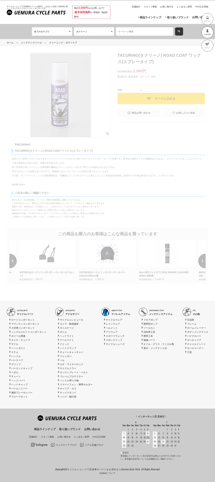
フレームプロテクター (71, 376)
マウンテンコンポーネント (25, 324)
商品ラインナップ (150, 17)
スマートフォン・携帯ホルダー (76, 384)
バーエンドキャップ (21, 368)
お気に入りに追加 (185, 112)
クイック (64, 344)
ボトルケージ (67, 328)
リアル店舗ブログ (94, 445)
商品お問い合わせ (141, 112)
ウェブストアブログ (66, 445)
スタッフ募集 (150, 6)
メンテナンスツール (31, 42)
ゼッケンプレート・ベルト (74, 372)
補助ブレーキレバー (21, 392)
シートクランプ (68, 348)
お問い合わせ (200, 17)
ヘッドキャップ (19, 384)
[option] (107, 260)
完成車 (190, 320)
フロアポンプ (150, 320)
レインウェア (113, 324)
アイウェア (112, 332)
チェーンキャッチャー (71, 352)
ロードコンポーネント (23, 320)
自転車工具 (149, 332)
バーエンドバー (19, 388)
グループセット (19, 396)
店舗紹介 (136, 6)
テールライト (67, 340)
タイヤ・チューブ (20, 340)
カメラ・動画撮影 (69, 324)
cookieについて (107, 473)
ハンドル (16, 356)
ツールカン (149, 328)
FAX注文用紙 (201, 6)
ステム (14, 352)
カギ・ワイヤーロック (71, 364)
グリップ (16, 364)
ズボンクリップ (114, 340)
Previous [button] (17, 261)
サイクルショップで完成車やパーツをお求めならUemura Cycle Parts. (104, 469)
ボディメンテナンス (197, 332)
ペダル (14, 372)
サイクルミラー (68, 368)
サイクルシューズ (115, 344)
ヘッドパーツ (18, 380)
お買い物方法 (166, 6)
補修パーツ (149, 340)
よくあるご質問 (184, 6)
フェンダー (66, 356)
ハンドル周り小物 (69, 380)
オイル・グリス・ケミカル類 (158, 344)
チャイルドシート (196, 344)
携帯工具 (148, 336)
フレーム (192, 324)
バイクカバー (194, 336)
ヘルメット (112, 328)
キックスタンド (68, 392)
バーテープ (17, 360)
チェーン (16, 376)
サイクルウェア (114, 320)
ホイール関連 (18, 336)
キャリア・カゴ (68, 388)
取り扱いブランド (178, 17)
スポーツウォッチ (115, 336)
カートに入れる (165, 98)
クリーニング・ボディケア (63, 42)
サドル (14, 344)
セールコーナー (195, 348)
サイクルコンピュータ (71, 320)
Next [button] (197, 261)
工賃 (189, 352)
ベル (62, 360)
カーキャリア (194, 340)
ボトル (63, 332)
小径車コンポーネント (23, 328)
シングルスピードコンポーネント (29, 332)
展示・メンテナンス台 (155, 348)
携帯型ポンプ (150, 324)
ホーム (10, 42)
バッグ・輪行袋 (68, 396)
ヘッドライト (67, 336)
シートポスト (18, 348)
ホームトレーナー (196, 328)
